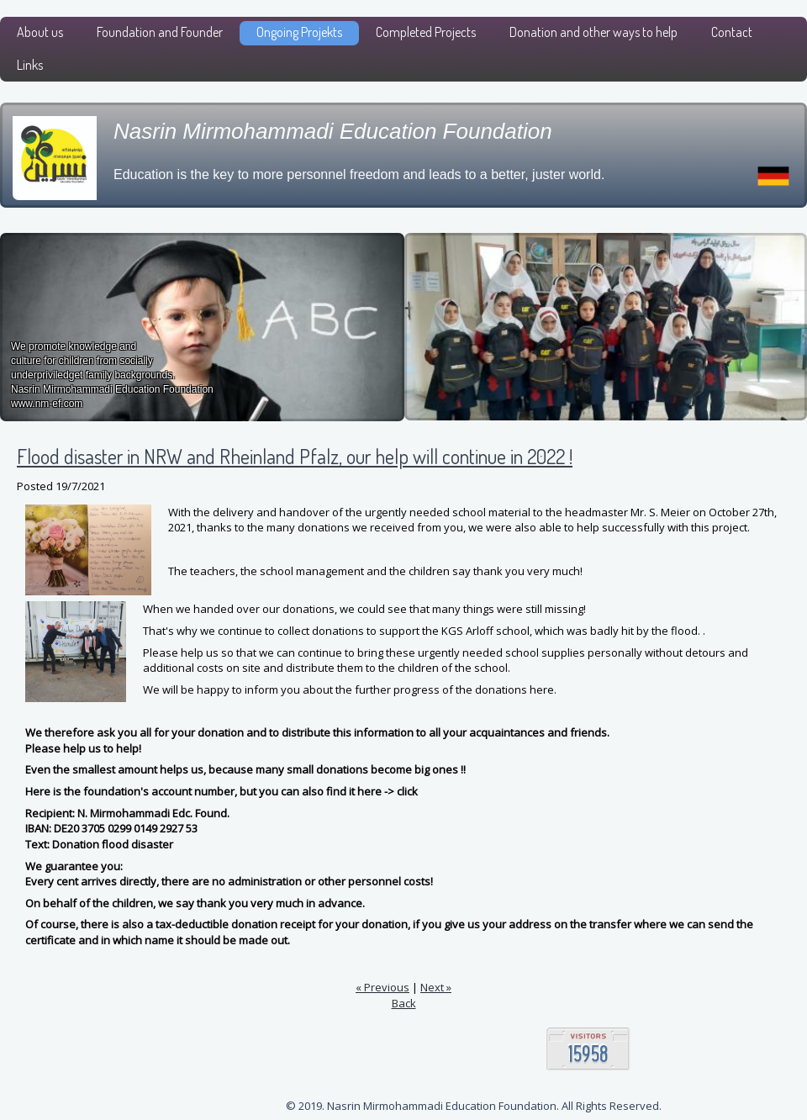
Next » (435, 987)
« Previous (382, 987)
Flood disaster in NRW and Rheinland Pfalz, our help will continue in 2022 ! (294, 456)
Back (404, 1003)
